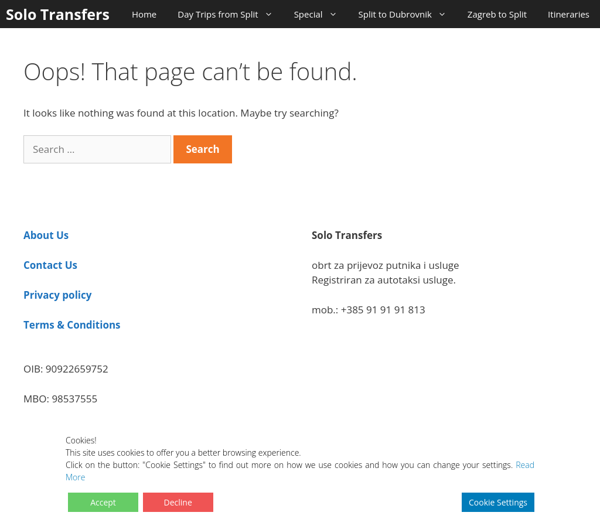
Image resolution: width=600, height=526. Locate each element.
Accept (103, 502)
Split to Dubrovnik (408, 14)
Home (144, 14)
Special (321, 14)
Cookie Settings (498, 502)
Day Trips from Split (230, 14)
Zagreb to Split (497, 14)
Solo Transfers (58, 14)
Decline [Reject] (178, 502)
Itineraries (568, 14)
